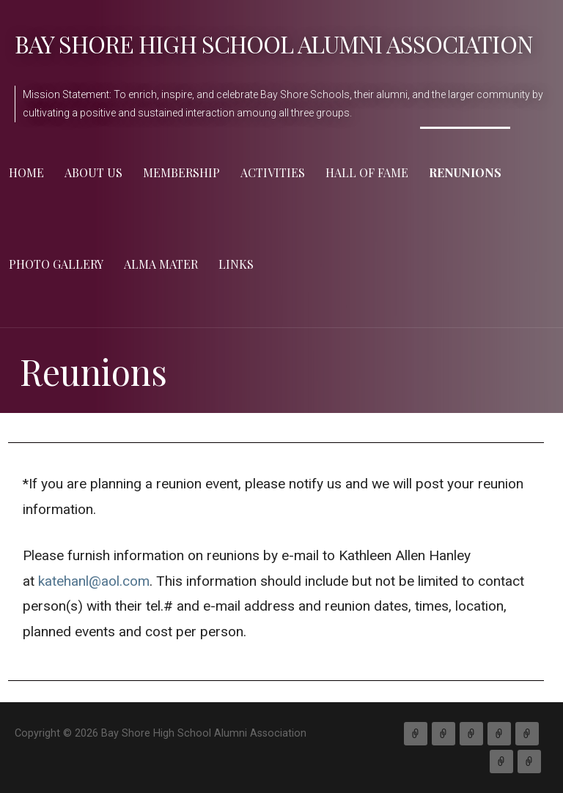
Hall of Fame (366, 172)
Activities (272, 172)
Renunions (465, 172)
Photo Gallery (56, 264)
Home (26, 172)
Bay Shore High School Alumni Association (274, 43)
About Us (93, 172)
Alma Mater (161, 264)
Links (236, 264)
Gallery (501, 761)
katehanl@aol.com (94, 581)
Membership (181, 172)
